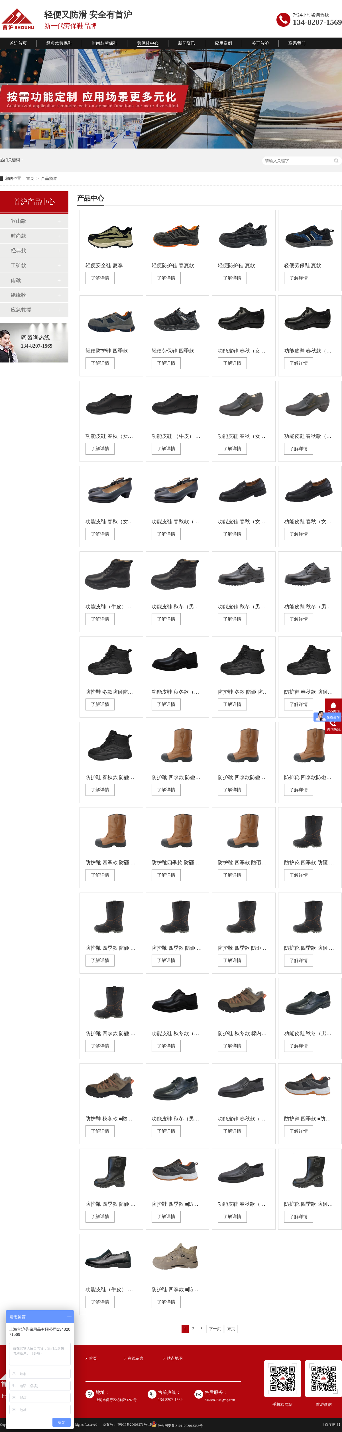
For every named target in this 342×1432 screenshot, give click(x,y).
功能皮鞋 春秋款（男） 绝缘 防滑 (243, 1119)
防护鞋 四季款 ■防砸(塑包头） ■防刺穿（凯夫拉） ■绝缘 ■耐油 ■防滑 (177, 1289)
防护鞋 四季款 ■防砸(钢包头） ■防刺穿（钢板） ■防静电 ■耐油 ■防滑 (177, 1204)
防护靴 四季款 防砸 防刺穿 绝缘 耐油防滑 (310, 863)
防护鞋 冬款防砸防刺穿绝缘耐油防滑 (111, 692)
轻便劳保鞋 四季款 (173, 351)
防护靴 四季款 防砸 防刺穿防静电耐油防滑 (111, 948)
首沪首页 (18, 43)
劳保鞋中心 (147, 43)
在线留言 (136, 1358)
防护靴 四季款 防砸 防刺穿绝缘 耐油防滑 (310, 948)
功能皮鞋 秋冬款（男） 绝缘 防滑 (177, 1033)
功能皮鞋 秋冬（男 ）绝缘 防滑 (310, 606)
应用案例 (223, 43)
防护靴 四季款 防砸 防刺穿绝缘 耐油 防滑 (111, 1204)
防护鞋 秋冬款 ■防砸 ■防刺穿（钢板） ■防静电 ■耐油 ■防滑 (111, 1119)
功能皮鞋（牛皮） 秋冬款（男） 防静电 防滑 (111, 606)
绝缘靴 (18, 295)
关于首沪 (260, 43)
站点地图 (175, 1358)
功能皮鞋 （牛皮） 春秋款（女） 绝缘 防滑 (177, 436)
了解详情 (100, 277)
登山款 (18, 221)
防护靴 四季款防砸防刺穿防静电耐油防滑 (243, 777)
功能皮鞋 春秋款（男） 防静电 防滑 (243, 1204)
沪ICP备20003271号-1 (134, 1425)
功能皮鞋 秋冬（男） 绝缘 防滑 (177, 606)
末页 (231, 1329)
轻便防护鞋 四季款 (106, 351)
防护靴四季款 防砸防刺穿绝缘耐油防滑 (177, 863)
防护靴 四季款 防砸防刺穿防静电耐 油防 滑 (310, 1204)
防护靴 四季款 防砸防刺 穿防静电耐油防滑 (243, 863)
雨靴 (16, 280)
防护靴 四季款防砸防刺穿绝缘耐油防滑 (310, 777)
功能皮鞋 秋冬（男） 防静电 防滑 (243, 606)
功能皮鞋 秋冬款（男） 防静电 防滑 (177, 692)
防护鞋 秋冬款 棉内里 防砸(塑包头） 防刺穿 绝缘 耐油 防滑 (243, 1033)
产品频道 (49, 178)
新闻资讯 (186, 43)
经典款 (18, 251)
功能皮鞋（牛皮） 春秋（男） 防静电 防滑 (111, 1289)
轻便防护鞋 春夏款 (173, 265)
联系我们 (297, 43)
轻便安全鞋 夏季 (104, 265)
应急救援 (21, 310)
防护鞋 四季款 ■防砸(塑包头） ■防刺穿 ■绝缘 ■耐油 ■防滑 (310, 1119)
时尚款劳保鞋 (104, 43)
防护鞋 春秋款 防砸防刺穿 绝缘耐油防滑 (310, 692)
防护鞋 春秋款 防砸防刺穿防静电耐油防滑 (111, 777)
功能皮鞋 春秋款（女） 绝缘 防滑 (177, 521)
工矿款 (18, 265)
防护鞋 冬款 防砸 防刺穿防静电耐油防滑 (243, 692)
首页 (30, 178)
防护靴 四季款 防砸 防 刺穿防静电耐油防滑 (111, 863)
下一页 (215, 1329)
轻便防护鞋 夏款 (236, 265)
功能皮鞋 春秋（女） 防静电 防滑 (111, 436)
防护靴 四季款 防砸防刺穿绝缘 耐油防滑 (177, 777)
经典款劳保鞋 (59, 43)
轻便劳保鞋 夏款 (302, 265)
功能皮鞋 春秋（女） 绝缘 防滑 (243, 351)
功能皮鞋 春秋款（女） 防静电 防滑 (310, 351)
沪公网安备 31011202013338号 (177, 1426)
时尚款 (18, 236)
